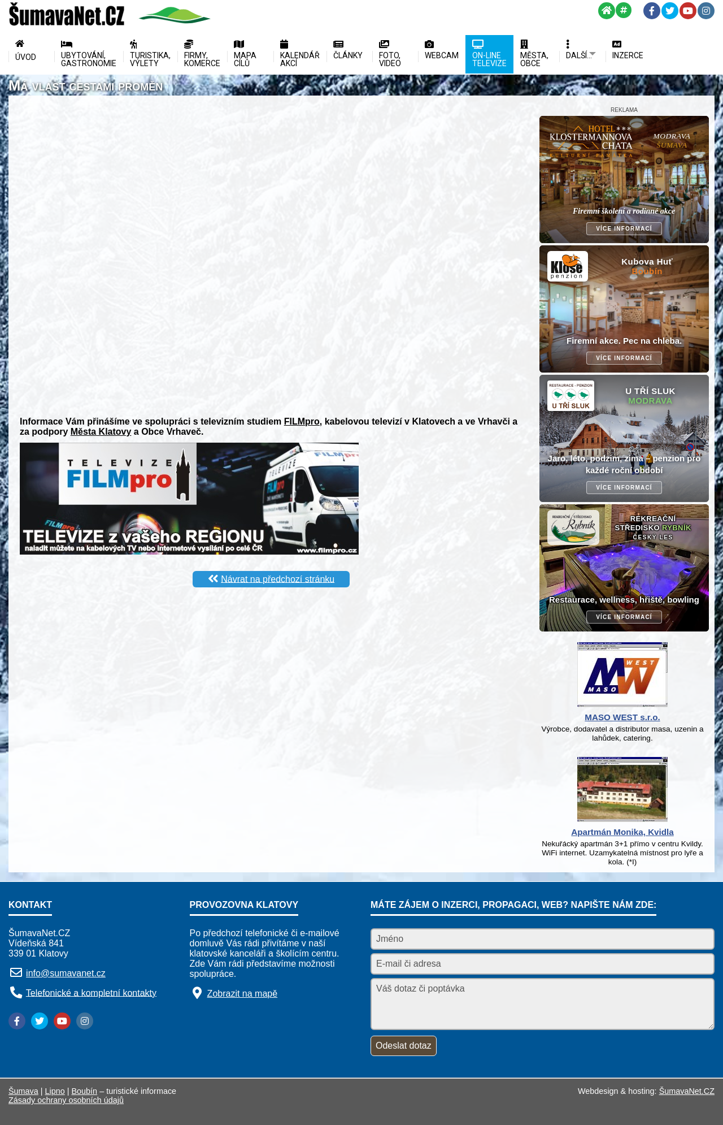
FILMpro (302, 421)
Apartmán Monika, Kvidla (622, 832)
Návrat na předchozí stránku (277, 578)
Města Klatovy (101, 431)
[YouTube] (688, 10)
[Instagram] (706, 10)
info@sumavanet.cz (66, 973)
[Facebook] (651, 10)
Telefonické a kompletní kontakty (91, 992)
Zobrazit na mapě (242, 993)
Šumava (23, 1091)
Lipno (55, 1091)
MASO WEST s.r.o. (622, 717)
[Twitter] (669, 10)
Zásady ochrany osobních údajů (66, 1100)
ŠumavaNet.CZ (687, 1091)
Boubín (85, 1091)
